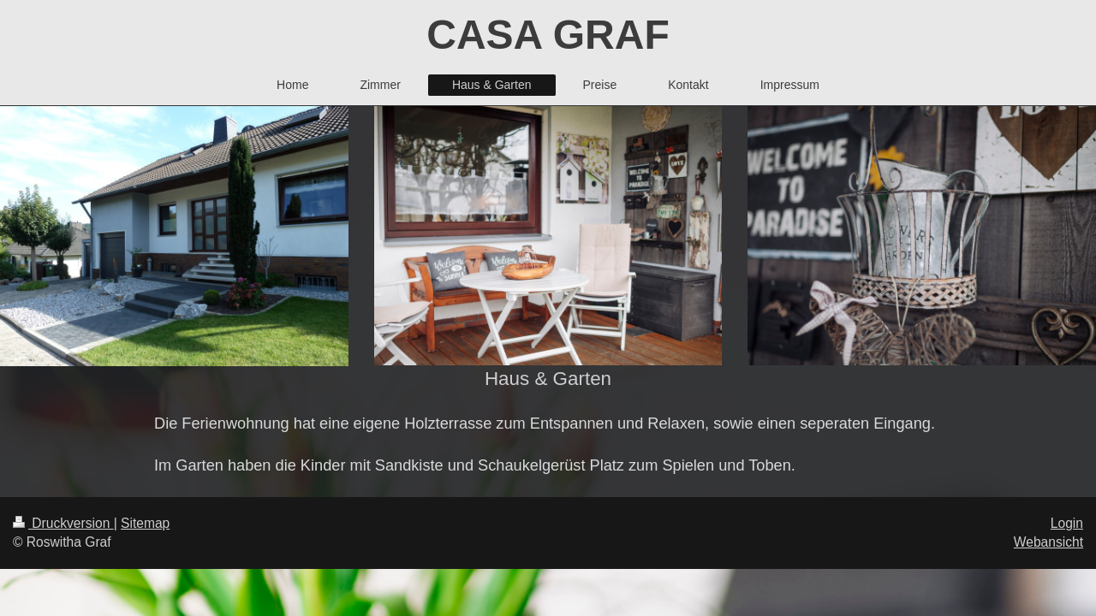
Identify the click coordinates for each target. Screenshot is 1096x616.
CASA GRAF (548, 34)
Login (1067, 523)
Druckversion (63, 523)
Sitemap (145, 523)
